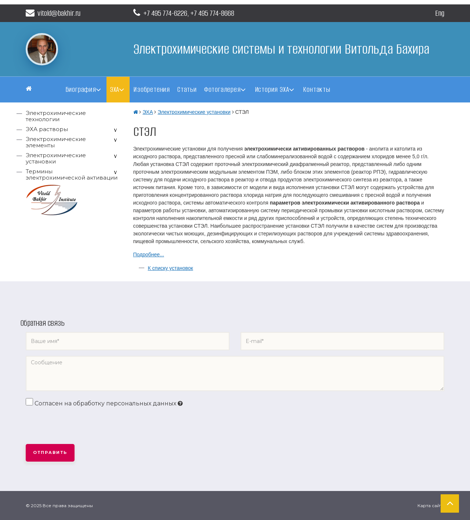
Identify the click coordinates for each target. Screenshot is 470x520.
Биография (80, 89)
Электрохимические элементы (56, 142)
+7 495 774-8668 (212, 13)
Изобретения (151, 89)
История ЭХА (272, 89)
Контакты (316, 89)
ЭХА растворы (47, 129)
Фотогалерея (222, 89)
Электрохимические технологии (56, 116)
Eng (439, 13)
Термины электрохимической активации (72, 174)
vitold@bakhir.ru (53, 13)
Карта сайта (430, 505)
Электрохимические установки (56, 158)
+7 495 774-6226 (165, 13)
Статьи (187, 89)
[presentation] (81, 426)
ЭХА (114, 89)
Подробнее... (148, 254)
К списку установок (170, 268)
